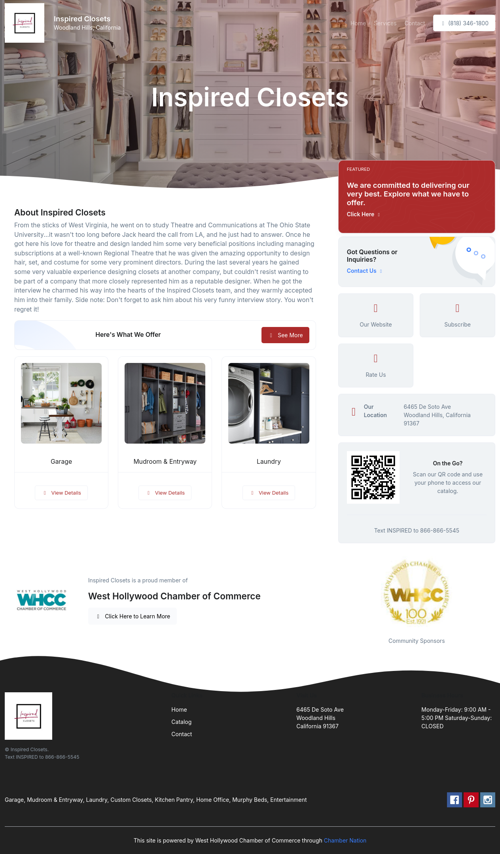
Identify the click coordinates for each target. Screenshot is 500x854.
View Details (61, 492)
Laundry (269, 461)
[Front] (26, 23)
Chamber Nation (345, 840)
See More (285, 335)
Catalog (181, 721)
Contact (415, 23)
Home (358, 23)
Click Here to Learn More (132, 616)
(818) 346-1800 (464, 23)
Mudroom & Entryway (165, 461)
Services (385, 23)
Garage (61, 461)
